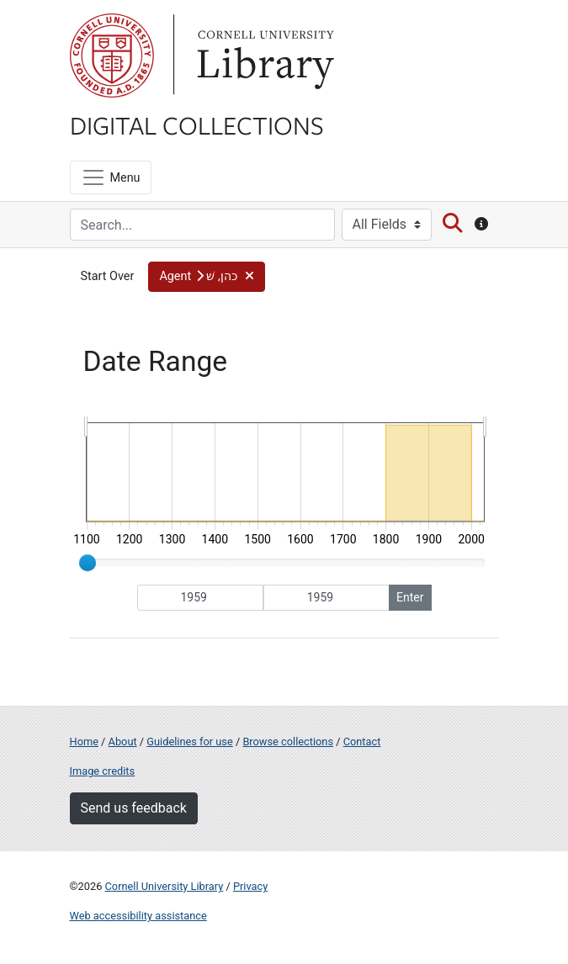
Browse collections (287, 741)
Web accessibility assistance (138, 915)
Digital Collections (197, 124)
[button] (206, 277)
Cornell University (112, 55)
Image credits (102, 771)
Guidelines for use (189, 741)
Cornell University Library (164, 886)
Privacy (250, 886)
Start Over (108, 276)
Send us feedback (134, 808)
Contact (362, 741)
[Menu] (110, 177)
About (123, 741)
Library (263, 55)
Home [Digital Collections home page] (84, 741)
